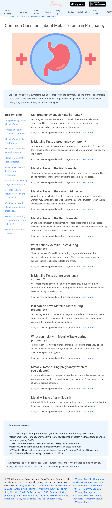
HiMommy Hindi (81, 495)
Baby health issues (26, 498)
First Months (36, 12)
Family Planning (7, 12)
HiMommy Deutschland (93, 482)
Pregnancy (22, 12)
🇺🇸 (108, 12)
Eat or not (62, 488)
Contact (71, 12)
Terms (32, 488)
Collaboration (84, 12)
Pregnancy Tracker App (15, 16)
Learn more (87, 132)
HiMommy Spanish (91, 488)
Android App (20, 488)
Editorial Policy (54, 498)
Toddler (48, 12)
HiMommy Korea (81, 501)
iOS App (8, 488)
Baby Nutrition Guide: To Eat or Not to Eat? (26, 492)
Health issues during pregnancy (42, 16)
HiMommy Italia (81, 485)
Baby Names (96, 12)
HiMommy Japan (93, 498)
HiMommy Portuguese (84, 492)
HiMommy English (82, 479)
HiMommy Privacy (46, 488)
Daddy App (57, 12)
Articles (41, 498)
